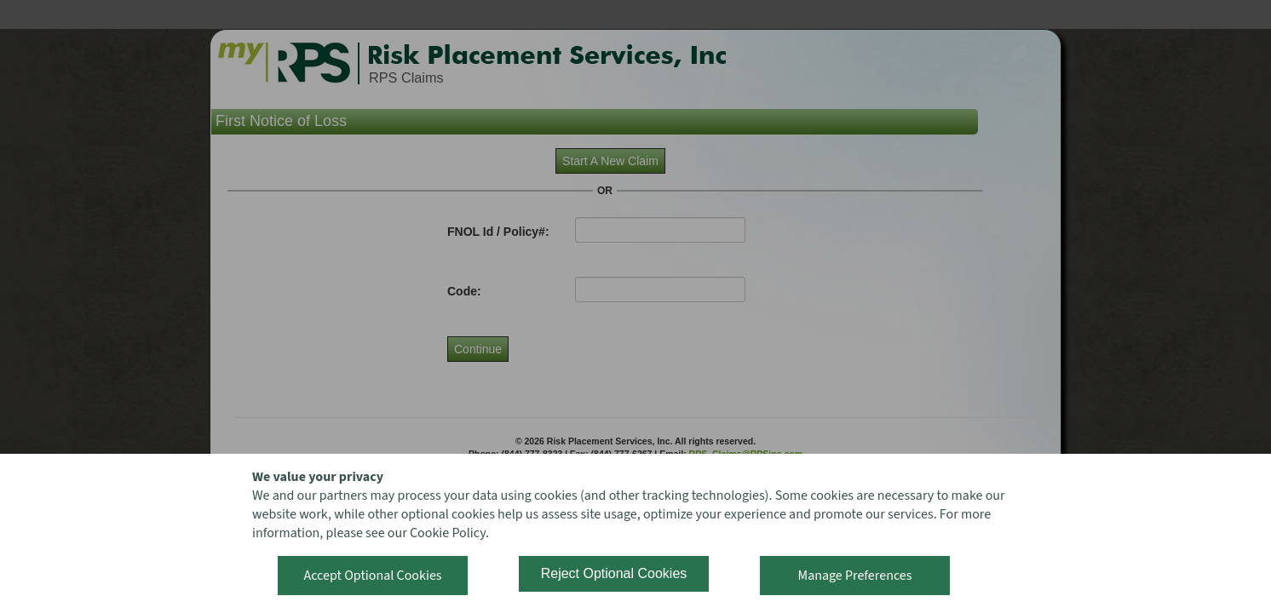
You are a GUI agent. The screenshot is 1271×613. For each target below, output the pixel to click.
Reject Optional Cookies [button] (614, 573)
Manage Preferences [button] (855, 575)
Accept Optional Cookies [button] (372, 575)
